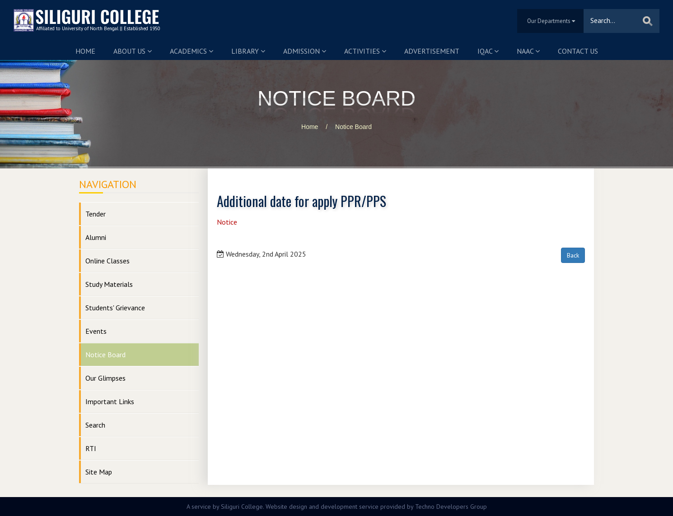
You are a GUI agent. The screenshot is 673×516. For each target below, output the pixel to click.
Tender (95, 213)
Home (85, 50)
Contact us (578, 50)
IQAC (488, 50)
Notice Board (353, 126)
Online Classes (107, 260)
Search (95, 424)
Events (96, 331)
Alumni (95, 237)
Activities (365, 50)
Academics (191, 50)
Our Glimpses (105, 377)
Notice (227, 221)
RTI (90, 448)
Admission (304, 50)
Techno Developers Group (451, 506)
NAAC (528, 50)
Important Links (109, 401)
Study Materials (109, 284)
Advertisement (431, 50)
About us (132, 50)
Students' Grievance (115, 307)
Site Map (98, 471)
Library (248, 50)
